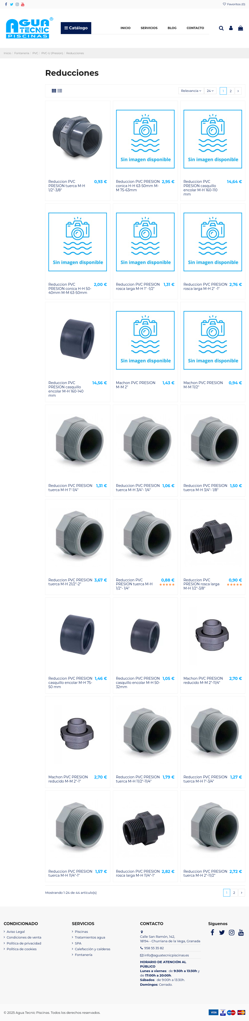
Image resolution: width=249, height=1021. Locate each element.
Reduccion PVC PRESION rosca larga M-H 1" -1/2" (138, 286)
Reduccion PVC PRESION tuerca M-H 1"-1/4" (70, 487)
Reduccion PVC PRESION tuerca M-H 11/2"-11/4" (138, 779)
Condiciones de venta (24, 937)
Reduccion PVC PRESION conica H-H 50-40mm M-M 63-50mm (69, 288)
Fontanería (84, 955)
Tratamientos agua (90, 937)
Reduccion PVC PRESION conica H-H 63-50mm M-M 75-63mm (138, 185)
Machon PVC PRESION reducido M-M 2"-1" (68, 779)
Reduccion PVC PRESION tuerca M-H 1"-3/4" (205, 779)
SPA (78, 943)
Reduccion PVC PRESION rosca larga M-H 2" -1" (205, 286)
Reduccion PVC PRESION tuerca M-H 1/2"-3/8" (66, 185)
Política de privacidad (24, 943)
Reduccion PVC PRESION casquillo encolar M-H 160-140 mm (65, 389)
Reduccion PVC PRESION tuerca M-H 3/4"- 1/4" (138, 487)
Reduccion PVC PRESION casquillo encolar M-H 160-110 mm (201, 187)
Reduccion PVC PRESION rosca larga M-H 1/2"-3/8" (201, 584)
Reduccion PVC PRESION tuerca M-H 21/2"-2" (70, 582)
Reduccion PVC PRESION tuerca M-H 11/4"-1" (70, 873)
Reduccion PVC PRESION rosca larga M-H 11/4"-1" (138, 873)
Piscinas (81, 932)
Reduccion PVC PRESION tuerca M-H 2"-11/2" (205, 873)
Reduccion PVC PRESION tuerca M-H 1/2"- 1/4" (134, 584)
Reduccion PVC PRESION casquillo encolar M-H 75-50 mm (70, 682)
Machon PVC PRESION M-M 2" (136, 385)
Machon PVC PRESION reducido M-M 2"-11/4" (203, 680)
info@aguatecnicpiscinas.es (166, 955)
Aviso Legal (16, 932)
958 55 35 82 (154, 948)
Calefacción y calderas (92, 949)
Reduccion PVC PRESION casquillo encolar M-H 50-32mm (138, 682)
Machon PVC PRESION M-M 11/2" (203, 385)
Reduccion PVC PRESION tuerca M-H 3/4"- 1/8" (205, 487)
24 (210, 91)
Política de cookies (21, 949)
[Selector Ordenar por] (191, 90)
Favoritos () (233, 4)
